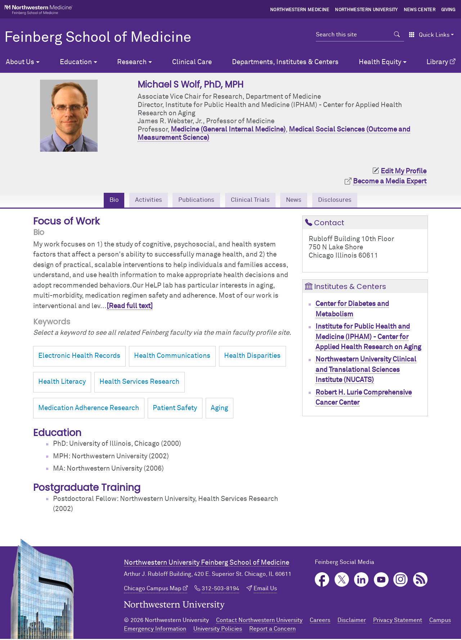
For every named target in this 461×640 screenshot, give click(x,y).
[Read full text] (130, 307)
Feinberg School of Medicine (97, 38)
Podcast (420, 580)
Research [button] (132, 62)
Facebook (322, 580)
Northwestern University (366, 10)
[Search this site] (353, 34)
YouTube (381, 580)
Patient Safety (175, 409)
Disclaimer (351, 621)
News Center (420, 10)
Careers (320, 621)
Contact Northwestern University (259, 621)
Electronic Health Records (79, 357)
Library (437, 62)
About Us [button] (20, 62)
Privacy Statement (397, 621)
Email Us (265, 589)
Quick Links (429, 35)
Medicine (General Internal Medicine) (228, 129)
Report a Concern (272, 630)
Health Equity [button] (380, 62)
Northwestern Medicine (300, 10)
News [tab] (298, 200)
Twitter (342, 580)
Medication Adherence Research (88, 409)
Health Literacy (62, 382)
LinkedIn (361, 580)
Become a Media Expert (389, 181)
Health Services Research (139, 382)
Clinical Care (192, 62)
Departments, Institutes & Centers (285, 62)
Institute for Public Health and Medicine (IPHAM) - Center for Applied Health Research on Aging (368, 338)
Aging (219, 409)
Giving (448, 10)
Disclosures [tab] (342, 200)
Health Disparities (252, 357)
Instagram (400, 580)
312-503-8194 (220, 589)
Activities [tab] (141, 200)
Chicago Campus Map (153, 589)
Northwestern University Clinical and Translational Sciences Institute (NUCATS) (365, 371)
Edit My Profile (403, 171)
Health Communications (172, 357)
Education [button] (76, 62)
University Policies (217, 630)
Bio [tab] (105, 200)
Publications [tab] (193, 200)
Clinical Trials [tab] (251, 200)
